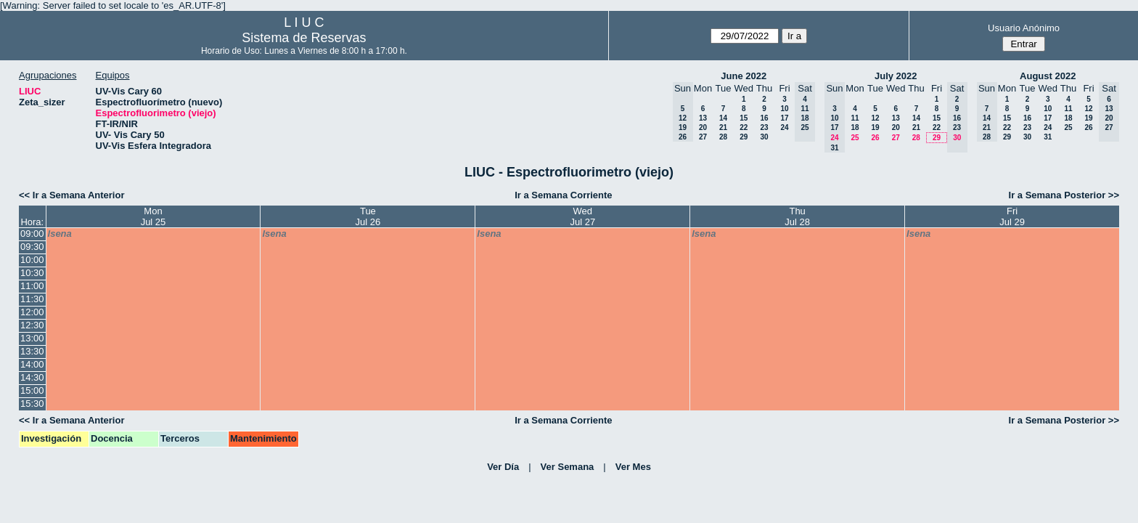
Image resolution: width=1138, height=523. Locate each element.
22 (744, 127)
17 (784, 118)
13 (703, 118)
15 (744, 118)
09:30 (32, 246)
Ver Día (503, 466)
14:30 (32, 377)
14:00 (32, 364)
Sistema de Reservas (304, 38)
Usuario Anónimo (1024, 28)
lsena (60, 233)
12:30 (32, 325)
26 (875, 138)
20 (703, 127)
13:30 (32, 351)
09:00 (32, 233)
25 (855, 138)
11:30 (32, 298)
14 (723, 118)
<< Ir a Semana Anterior (71, 195)
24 (784, 127)
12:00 (32, 312)
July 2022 (896, 75)
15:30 (32, 403)
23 (764, 127)
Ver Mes (633, 466)
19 (875, 127)
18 (855, 127)
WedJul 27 (582, 216)
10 (784, 109)
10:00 (32, 259)
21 (723, 127)
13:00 (32, 338)
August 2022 (1048, 75)
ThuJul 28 (797, 216)
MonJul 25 (153, 216)
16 (764, 118)
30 (764, 137)
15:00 (32, 390)
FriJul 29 (1012, 216)
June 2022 (743, 75)
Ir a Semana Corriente (563, 195)
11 (855, 118)
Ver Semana (567, 466)
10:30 (32, 272)
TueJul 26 (368, 216)
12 (875, 118)
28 (723, 137)
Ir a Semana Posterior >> (1064, 195)
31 (1048, 137)
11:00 (32, 285)
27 (703, 137)
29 (744, 137)
